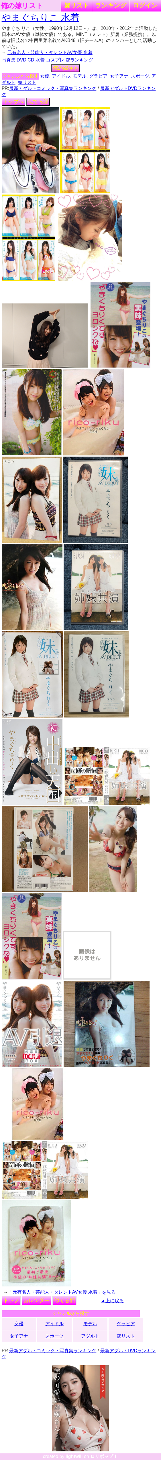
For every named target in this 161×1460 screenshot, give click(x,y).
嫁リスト (76, 5)
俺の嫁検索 (65, 68)
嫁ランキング (79, 59)
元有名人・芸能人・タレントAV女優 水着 (50, 52)
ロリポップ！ (104, 1456)
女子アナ (119, 76)
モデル (80, 76)
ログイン (145, 5)
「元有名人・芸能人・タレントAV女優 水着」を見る (62, 1292)
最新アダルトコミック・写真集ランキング (52, 88)
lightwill (74, 1456)
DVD (21, 59)
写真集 (8, 59)
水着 (40, 59)
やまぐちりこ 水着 (40, 17)
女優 (44, 76)
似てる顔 (38, 102)
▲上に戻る (112, 1300)
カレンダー (36, 1300)
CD (31, 59)
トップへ (13, 102)
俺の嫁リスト (22, 5)
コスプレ (55, 59)
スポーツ (140, 76)
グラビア (98, 76)
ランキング (111, 5)
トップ (11, 1300)
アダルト (90, 1336)
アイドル (61, 76)
